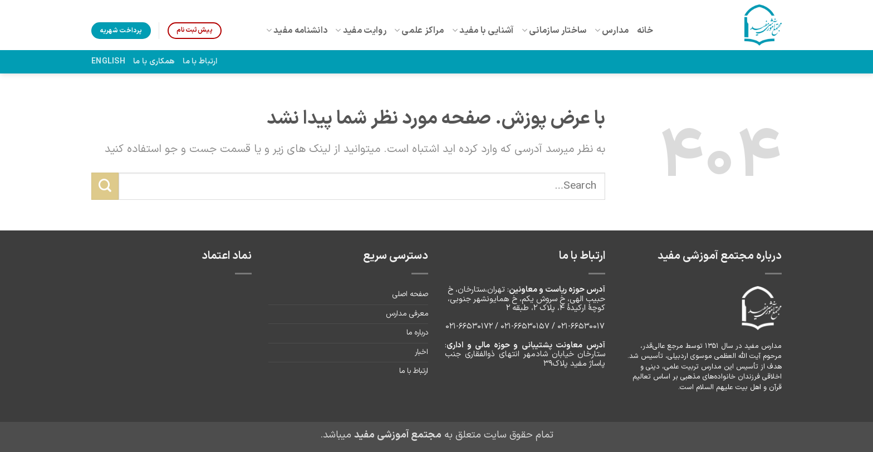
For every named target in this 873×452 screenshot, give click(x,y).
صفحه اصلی (410, 294)
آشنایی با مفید (483, 30)
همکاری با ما (154, 61)
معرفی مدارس (407, 314)
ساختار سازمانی (554, 30)
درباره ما (417, 332)
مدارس (612, 30)
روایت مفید (360, 30)
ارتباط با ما (200, 61)
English (108, 61)
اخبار (421, 352)
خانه (645, 30)
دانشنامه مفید (297, 30)
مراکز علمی (419, 30)
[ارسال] (105, 186)
